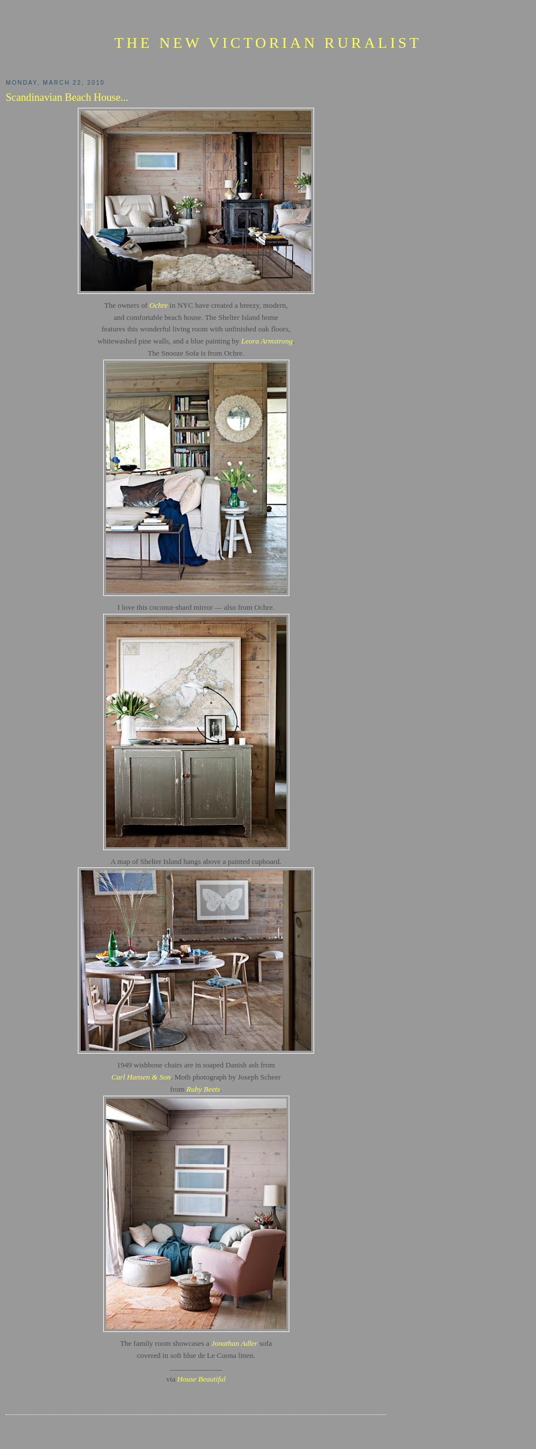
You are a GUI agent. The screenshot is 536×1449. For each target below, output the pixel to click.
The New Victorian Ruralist (267, 43)
